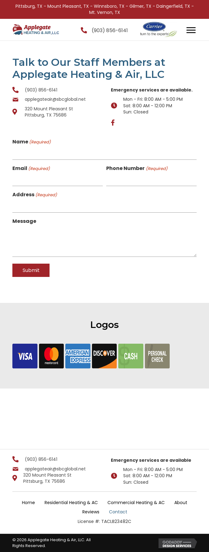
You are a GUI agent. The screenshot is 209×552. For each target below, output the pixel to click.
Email (31, 168)
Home (28, 502)
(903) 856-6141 (110, 30)
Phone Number (136, 168)
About (180, 502)
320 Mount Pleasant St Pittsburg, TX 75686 (49, 112)
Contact (118, 512)
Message (24, 221)
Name (31, 141)
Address (34, 194)
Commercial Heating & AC (136, 502)
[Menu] (191, 30)
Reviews (90, 512)
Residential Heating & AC (71, 502)
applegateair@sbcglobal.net (55, 99)
